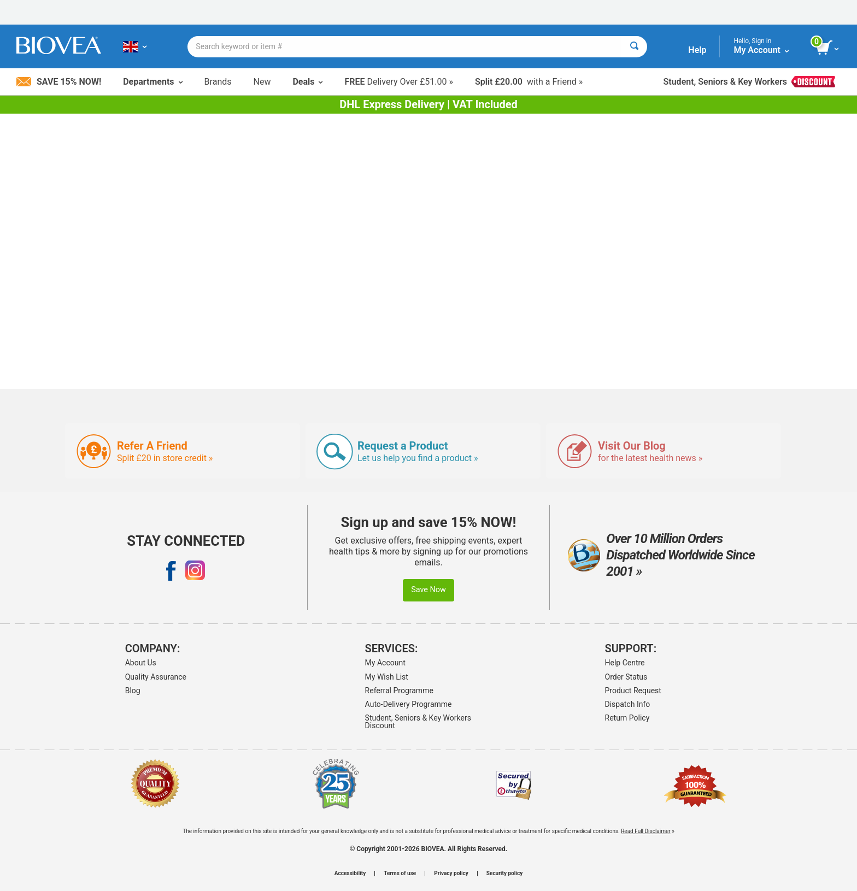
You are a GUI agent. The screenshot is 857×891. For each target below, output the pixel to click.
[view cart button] (828, 48)
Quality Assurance (155, 676)
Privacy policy (451, 873)
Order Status (626, 676)
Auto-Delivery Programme (408, 704)
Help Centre (625, 662)
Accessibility (350, 873)
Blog (132, 690)
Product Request (633, 690)
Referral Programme (399, 690)
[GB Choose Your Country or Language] (134, 46)
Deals (307, 81)
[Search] (634, 46)
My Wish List (386, 676)
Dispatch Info (627, 704)
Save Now (428, 589)
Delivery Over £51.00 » (398, 81)
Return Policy (627, 717)
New (262, 81)
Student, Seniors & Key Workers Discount (418, 721)
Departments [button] (152, 81)
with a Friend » (529, 81)
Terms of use (400, 873)
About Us (140, 662)
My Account (385, 662)
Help (697, 50)
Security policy (504, 873)
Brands (218, 81)
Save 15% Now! (58, 81)
